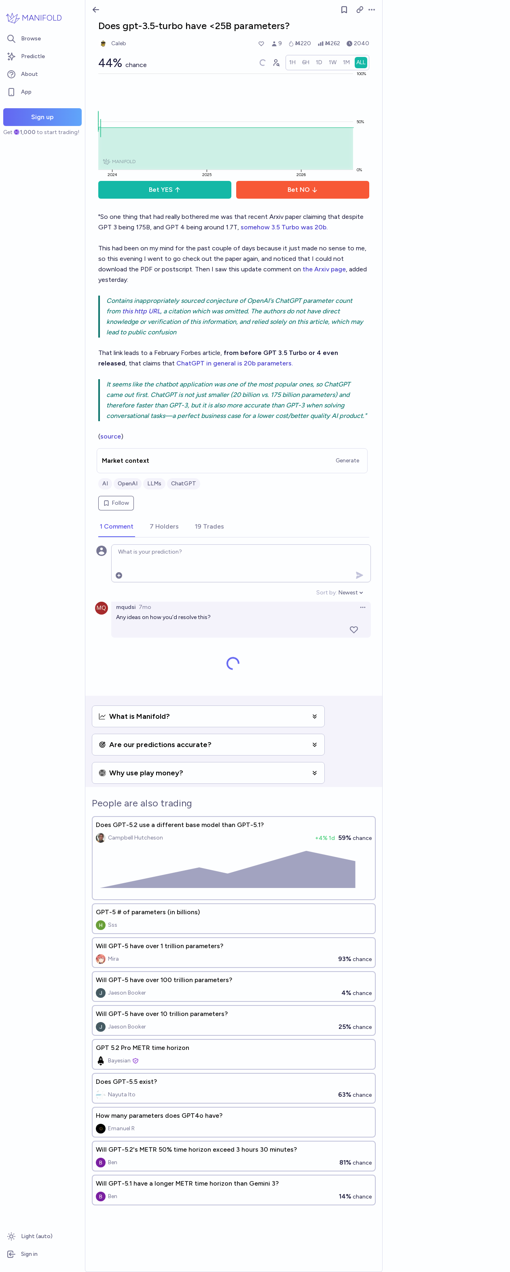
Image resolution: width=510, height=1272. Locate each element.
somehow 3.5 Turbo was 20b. (284, 227)
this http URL (141, 311)
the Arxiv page (324, 269)
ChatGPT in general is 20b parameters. (234, 363)
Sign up (42, 117)
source (110, 436)
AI (105, 483)
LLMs (154, 483)
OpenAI (128, 483)
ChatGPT (183, 483)
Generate (347, 460)
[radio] (292, 62)
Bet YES (165, 189)
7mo (145, 607)
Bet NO (303, 189)
